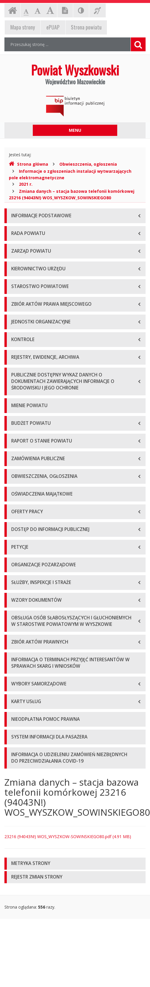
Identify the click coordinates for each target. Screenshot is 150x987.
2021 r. (25, 184)
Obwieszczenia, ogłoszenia (88, 164)
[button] (75, 864)
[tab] (75, 864)
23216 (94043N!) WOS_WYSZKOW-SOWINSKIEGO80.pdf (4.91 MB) (67, 836)
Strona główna (28, 164)
